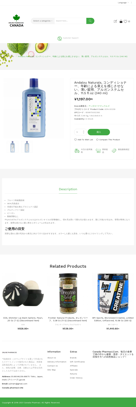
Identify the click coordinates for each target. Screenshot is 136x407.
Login (120, 21)
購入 (99, 132)
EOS (23, 324)
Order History (76, 377)
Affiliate (73, 365)
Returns (73, 373)
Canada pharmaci (32, 402)
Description (68, 189)
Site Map (51, 369)
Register (115, 21)
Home (11, 56)
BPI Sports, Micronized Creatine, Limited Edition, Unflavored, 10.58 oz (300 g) (112, 319)
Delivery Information (56, 361)
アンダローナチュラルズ (99, 106)
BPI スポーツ (113, 324)
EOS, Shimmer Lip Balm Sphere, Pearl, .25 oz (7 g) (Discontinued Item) (23, 319)
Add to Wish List (85, 140)
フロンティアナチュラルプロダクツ (68, 324)
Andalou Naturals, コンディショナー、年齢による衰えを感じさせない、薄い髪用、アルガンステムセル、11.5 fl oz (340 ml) (72, 56)
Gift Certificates (77, 361)
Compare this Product (110, 140)
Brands (73, 357)
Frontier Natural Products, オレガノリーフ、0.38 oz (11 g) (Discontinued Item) (68, 319)
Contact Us (52, 365)
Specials (74, 369)
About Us (51, 357)
